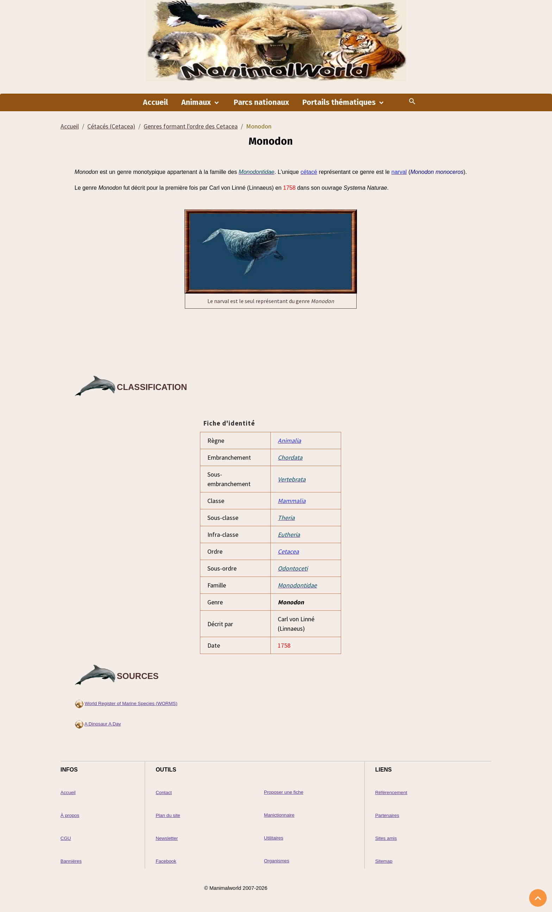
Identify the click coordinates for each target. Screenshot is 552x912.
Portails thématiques (339, 102)
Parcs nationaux (261, 102)
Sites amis (386, 838)
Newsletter (167, 838)
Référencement (391, 792)
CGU (66, 838)
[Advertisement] (271, 340)
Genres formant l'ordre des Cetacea (191, 126)
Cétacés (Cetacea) (111, 126)
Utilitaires (273, 838)
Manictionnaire (279, 815)
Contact (164, 792)
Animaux (197, 102)
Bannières (71, 861)
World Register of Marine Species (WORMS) (131, 703)
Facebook (166, 861)
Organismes (276, 860)
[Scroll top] (538, 898)
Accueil (155, 102)
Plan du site (168, 815)
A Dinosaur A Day (102, 724)
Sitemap (384, 861)
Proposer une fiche (283, 792)
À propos (70, 815)
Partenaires (387, 815)
